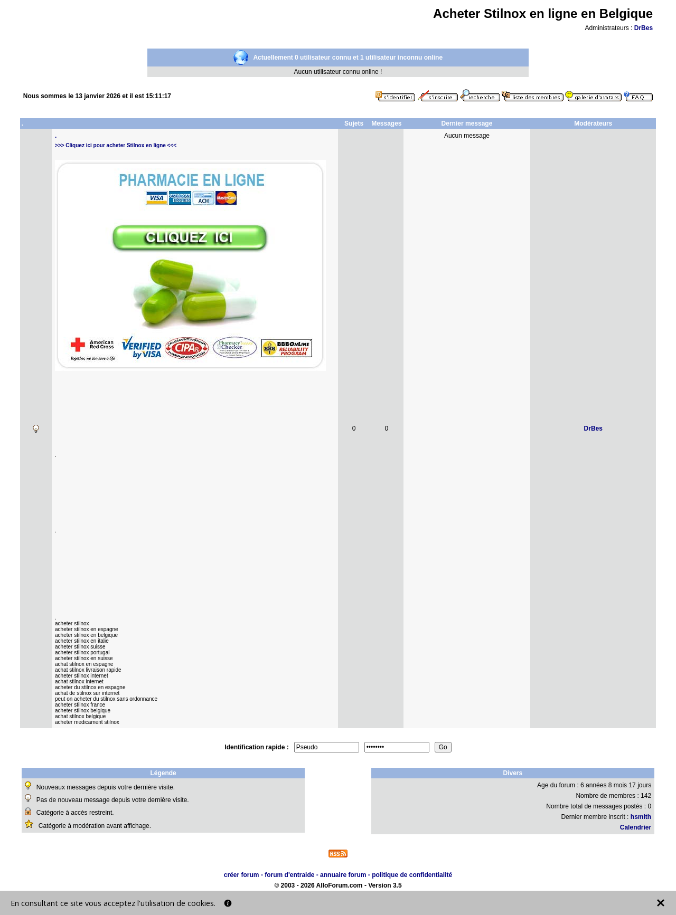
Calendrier (635, 827)
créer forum (241, 875)
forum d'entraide (289, 875)
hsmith (641, 817)
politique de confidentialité (412, 875)
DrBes (643, 28)
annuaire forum (343, 875)
